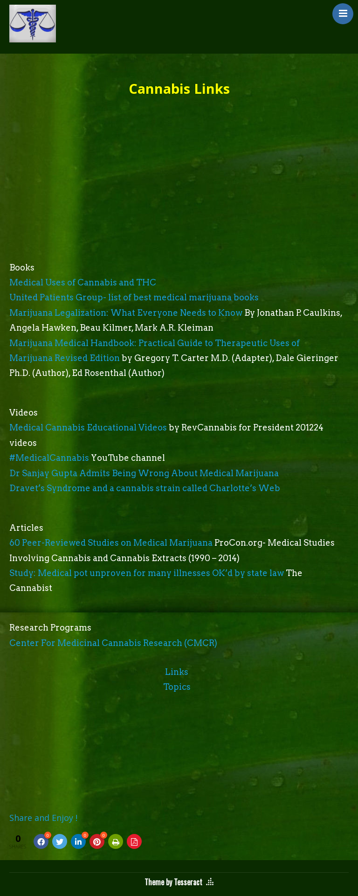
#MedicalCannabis (49, 458)
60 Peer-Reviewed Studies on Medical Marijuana (111, 543)
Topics (177, 687)
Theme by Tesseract (173, 882)
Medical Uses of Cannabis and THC (82, 282)
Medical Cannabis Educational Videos (88, 427)
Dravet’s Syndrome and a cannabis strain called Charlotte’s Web (144, 488)
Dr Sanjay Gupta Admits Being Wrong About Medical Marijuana (144, 473)
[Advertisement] (179, 190)
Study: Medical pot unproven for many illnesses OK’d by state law (146, 573)
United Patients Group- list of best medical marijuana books (134, 297)
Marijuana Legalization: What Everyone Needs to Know (125, 313)
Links (176, 672)
